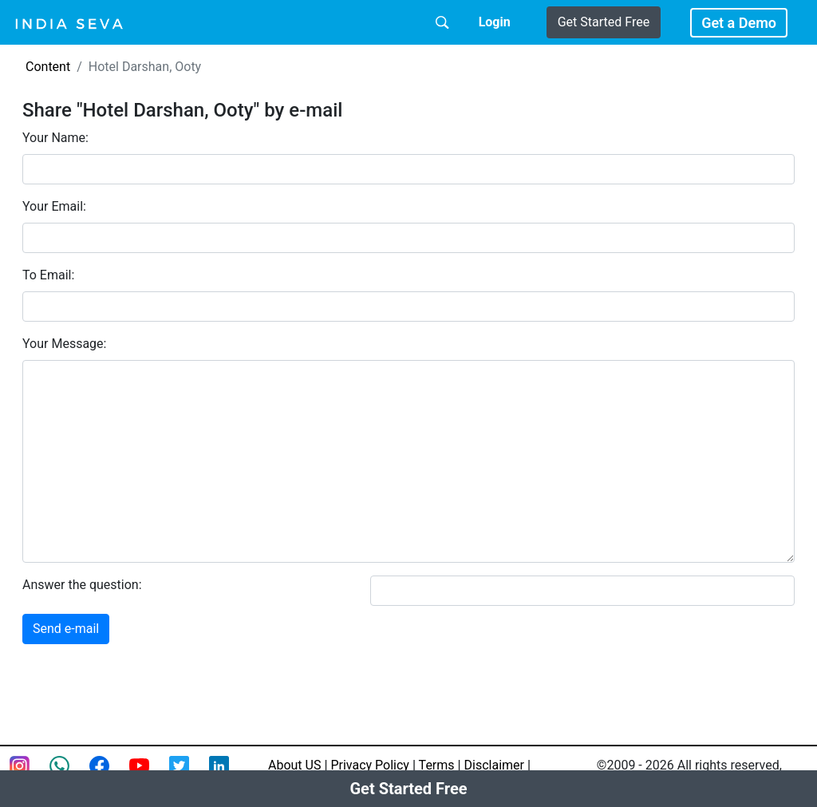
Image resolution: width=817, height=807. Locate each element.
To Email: (48, 275)
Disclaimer (494, 765)
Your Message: (64, 343)
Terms (437, 765)
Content (48, 66)
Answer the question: (82, 584)
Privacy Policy (369, 765)
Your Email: (54, 206)
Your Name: (55, 137)
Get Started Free (603, 22)
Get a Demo (738, 22)
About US (294, 765)
